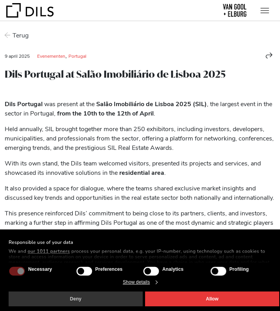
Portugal (77, 56)
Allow (212, 299)
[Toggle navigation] (265, 10)
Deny (75, 299)
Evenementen (51, 56)
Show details (136, 282)
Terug (21, 35)
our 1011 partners (49, 251)
